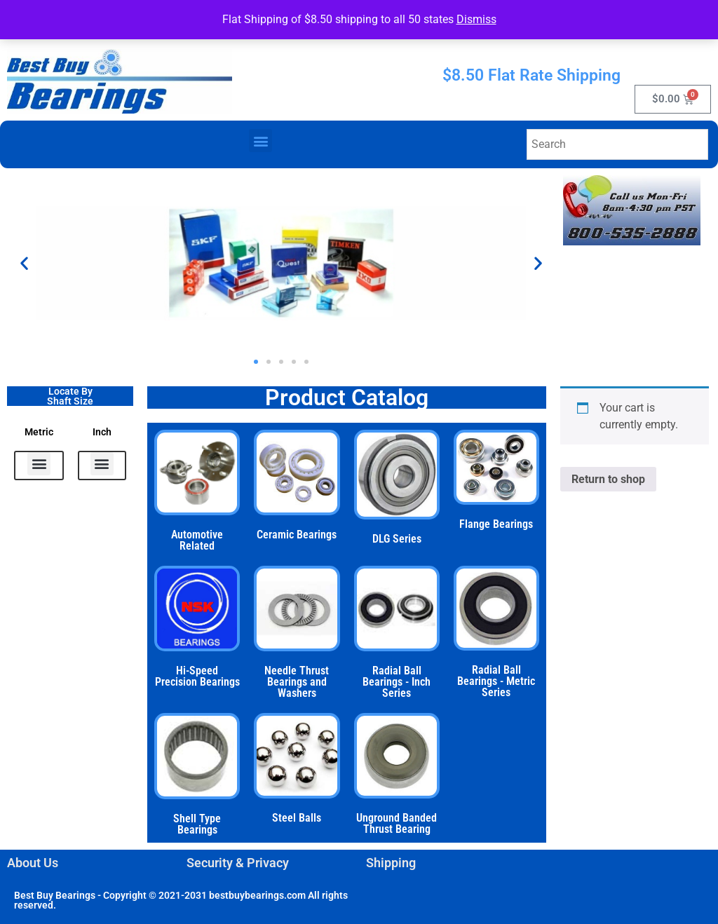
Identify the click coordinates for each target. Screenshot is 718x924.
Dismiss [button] (476, 19)
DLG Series (396, 538)
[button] (260, 140)
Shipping (391, 862)
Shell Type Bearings (197, 824)
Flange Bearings (496, 524)
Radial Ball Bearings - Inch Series (397, 682)
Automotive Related (197, 540)
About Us (32, 862)
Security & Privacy (238, 862)
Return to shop (608, 479)
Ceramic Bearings (297, 534)
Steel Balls (296, 817)
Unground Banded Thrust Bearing (396, 823)
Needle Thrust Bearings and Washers (296, 682)
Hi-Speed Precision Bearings (197, 676)
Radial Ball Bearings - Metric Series (496, 681)
